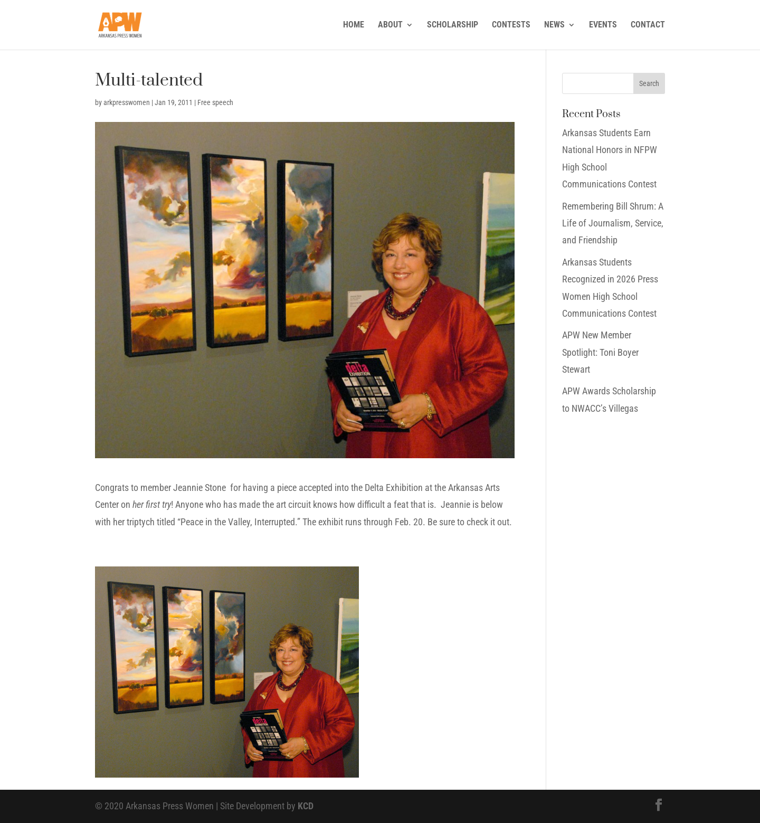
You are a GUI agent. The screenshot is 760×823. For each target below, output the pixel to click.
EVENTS (603, 25)
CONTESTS (511, 25)
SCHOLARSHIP (452, 25)
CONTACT (648, 25)
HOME (353, 25)
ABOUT (390, 25)
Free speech (215, 102)
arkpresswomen (126, 102)
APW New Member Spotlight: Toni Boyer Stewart (600, 352)
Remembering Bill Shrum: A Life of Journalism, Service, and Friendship (612, 223)
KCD (306, 805)
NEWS (554, 25)
